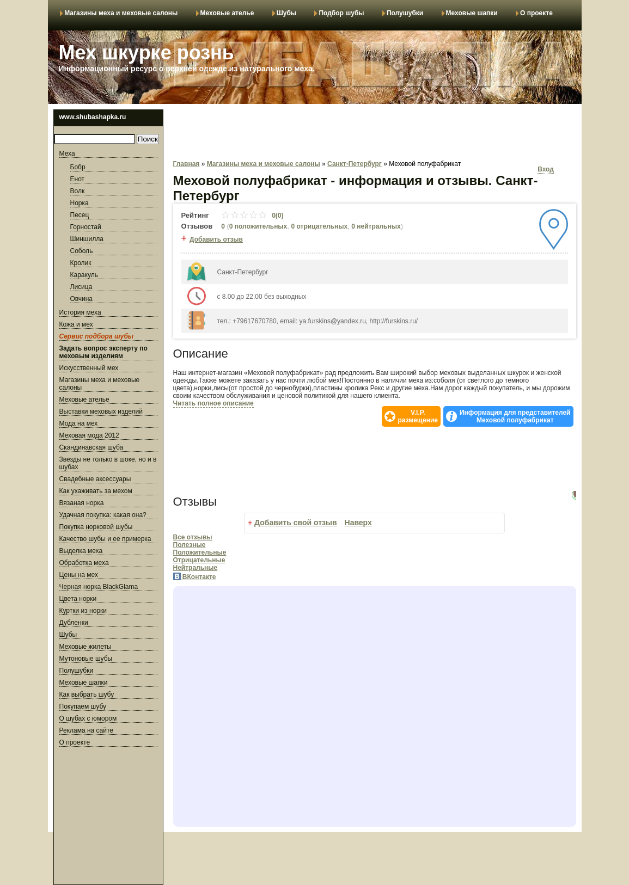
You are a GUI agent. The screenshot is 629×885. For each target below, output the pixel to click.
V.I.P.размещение (418, 416)
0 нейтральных (375, 226)
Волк (77, 191)
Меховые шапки (472, 13)
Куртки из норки (83, 610)
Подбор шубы (341, 13)
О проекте (536, 13)
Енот (77, 179)
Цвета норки (78, 599)
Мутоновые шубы (86, 658)
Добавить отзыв (216, 239)
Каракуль (84, 275)
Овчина (81, 299)
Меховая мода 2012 (89, 435)
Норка (79, 203)
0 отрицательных (319, 226)
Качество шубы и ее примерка (105, 539)
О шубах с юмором (88, 718)
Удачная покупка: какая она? (102, 515)
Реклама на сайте (86, 730)
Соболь (81, 251)
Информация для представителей (515, 416)
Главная (186, 164)
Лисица (81, 287)
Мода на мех (78, 423)
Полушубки (405, 13)
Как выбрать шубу (86, 694)
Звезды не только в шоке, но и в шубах (108, 463)
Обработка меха (84, 563)
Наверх (358, 522)
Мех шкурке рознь (146, 52)
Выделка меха (81, 551)
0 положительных (258, 226)
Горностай (85, 227)
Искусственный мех (89, 368)
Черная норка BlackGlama (98, 587)
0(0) (252, 215)
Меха (67, 153)
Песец (79, 215)
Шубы (286, 13)
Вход (546, 169)
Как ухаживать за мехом (95, 491)
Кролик (80, 263)
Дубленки (73, 622)
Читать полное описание (213, 403)
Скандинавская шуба (91, 447)
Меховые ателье (227, 13)
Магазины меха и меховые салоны (121, 13)
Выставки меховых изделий (101, 411)
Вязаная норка (81, 503)
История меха (80, 312)
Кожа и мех (76, 324)
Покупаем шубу (82, 706)
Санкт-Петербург (354, 164)
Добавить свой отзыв (295, 522)
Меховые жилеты (85, 646)
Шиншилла (86, 239)
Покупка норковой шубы (96, 527)
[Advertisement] (108, 817)
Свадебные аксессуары (95, 479)
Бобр (78, 167)
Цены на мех (78, 575)
